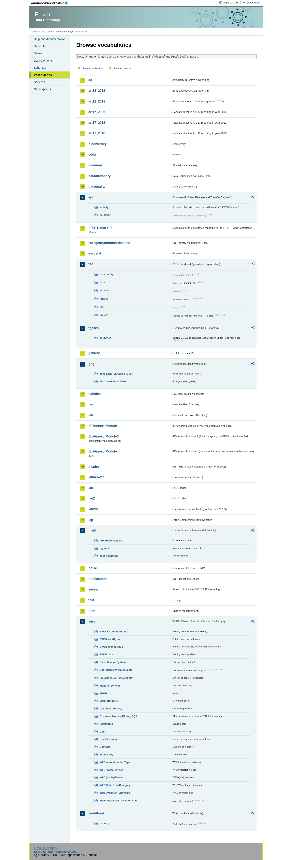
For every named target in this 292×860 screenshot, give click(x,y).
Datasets (39, 46)
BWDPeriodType (110, 639)
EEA (50, 3)
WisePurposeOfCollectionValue (119, 800)
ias (90, 404)
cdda (92, 154)
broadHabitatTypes (111, 540)
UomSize (105, 746)
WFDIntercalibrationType (115, 762)
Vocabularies (43, 75)
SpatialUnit (106, 723)
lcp (90, 520)
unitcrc (104, 315)
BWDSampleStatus (111, 646)
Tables (38, 53)
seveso (93, 589)
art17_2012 (96, 122)
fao (90, 264)
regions (104, 548)
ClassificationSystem (113, 662)
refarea (104, 298)
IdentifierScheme (110, 685)
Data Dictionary (64, 31)
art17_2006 (96, 112)
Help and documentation (49, 39)
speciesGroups (109, 555)
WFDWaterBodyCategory (115, 785)
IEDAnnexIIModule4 (103, 451)
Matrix (103, 693)
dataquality (96, 186)
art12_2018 (96, 101)
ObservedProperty (111, 708)
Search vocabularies (92, 68)
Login (226, 2)
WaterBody (106, 754)
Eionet (49, 31)
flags (103, 282)
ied (90, 415)
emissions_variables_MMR (116, 373)
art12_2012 (96, 90)
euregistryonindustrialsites (109, 243)
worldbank (96, 813)
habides (94, 394)
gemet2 (94, 353)
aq (90, 80)
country (104, 823)
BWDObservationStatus (114, 631)
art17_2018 (96, 133)
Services (39, 82)
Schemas (40, 67)
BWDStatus (107, 654)
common (95, 165)
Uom (102, 731)
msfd (92, 530)
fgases (93, 328)
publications (97, 579)
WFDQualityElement (112, 777)
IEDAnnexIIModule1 (103, 426)
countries (105, 337)
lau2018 (94, 509)
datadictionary (99, 176)
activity (104, 207)
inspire (93, 466)
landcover (96, 477)
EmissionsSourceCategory (116, 677)
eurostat (94, 253)
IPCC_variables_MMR (113, 381)
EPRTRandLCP (100, 228)
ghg (91, 364)
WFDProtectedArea (111, 769)
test (91, 600)
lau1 (91, 488)
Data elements (43, 60)
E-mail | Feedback (45, 848)
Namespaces (42, 89)
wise (92, 621)
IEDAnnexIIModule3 (103, 436)
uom (91, 611)
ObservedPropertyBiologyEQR (118, 716)
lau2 (91, 498)
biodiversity (97, 144)
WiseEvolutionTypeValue (115, 792)
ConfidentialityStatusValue (116, 669)
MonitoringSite (109, 700)
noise (92, 568)
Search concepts (122, 68)
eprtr (92, 197)
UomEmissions (109, 739)
